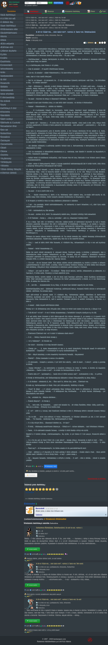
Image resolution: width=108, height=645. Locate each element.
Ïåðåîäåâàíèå (6, 90)
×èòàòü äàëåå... (32, 549)
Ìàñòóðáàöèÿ (6, 68)
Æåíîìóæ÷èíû (6, 47)
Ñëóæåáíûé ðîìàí (8, 126)
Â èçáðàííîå (31, 475)
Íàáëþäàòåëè (6, 76)
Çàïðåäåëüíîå (39, 35)
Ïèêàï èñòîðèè (7, 94)
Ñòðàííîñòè (5, 133)
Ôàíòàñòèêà (6, 144)
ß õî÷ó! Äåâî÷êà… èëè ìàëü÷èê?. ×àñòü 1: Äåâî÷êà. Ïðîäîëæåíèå (48, 20)
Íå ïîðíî (3, 79)
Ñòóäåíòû (5, 137)
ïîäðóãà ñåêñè (32, 558)
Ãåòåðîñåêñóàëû (8, 33)
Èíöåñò (3, 58)
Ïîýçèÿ (3, 104)
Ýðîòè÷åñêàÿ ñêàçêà (10, 169)
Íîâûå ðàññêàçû (7, 15)
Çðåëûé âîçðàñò (8, 51)
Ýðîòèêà (4, 165)
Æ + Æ (40, 531)
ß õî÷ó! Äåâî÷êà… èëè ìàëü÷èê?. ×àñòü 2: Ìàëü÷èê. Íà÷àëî (45, 23)
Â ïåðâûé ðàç (6, 22)
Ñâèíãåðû (5, 115)
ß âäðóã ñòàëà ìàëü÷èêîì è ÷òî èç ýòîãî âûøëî (43, 630)
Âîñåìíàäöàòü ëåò (9, 29)
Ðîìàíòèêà (5, 112)
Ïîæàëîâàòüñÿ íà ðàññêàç (97, 479)
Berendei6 (40, 508)
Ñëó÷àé (4, 129)
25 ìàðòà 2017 (43, 533)
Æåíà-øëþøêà (7, 43)
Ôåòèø (3, 151)
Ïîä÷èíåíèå (5, 101)
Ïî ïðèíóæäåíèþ (7, 97)
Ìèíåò (2, 72)
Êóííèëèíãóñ (6, 65)
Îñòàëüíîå (4, 83)
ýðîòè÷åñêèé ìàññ (44, 558)
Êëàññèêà (5, 61)
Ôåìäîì (3, 147)
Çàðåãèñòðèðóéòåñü (33, 519)
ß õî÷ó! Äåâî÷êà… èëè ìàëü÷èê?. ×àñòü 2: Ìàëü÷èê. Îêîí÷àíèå (46, 28)
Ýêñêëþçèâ (5, 162)
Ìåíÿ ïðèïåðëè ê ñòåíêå (36, 471)
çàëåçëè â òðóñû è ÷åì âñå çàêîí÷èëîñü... (60, 471)
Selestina (35, 38)
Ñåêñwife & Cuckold (10, 122)
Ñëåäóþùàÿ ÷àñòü (51, 466)
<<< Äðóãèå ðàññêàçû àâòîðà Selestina (38, 499)
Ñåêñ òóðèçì (6, 119)
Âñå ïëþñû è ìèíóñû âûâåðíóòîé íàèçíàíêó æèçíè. (44, 594)
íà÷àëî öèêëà (56, 558)
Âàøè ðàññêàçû (8, 25)
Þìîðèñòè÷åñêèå (8, 173)
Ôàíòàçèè (5, 140)
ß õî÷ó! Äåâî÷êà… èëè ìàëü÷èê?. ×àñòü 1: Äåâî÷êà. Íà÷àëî (46, 17)
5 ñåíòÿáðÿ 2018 (36, 40)
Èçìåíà (3, 54)
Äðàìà (3, 40)
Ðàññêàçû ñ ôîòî (8, 108)
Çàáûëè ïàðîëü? (31, 5)
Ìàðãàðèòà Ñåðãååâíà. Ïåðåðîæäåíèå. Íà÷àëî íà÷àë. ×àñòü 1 (59, 528)
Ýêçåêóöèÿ (5, 158)
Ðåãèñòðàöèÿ (58, 3)
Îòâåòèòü (39, 515)
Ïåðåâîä (4, 86)
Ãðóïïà (3, 36)
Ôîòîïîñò (4, 155)
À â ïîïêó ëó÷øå (7, 18)
